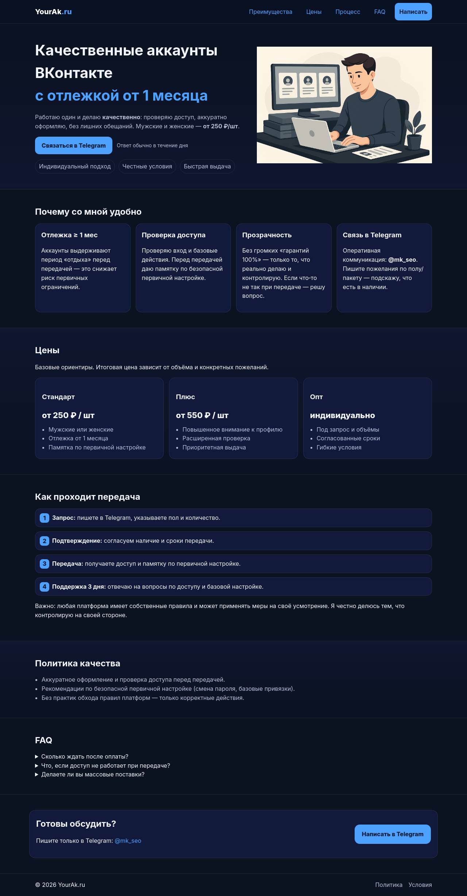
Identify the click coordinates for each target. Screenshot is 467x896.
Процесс (347, 11)
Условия (420, 884)
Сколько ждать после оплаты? (84, 756)
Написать (413, 11)
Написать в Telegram (393, 834)
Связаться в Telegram (74, 145)
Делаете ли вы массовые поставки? (92, 774)
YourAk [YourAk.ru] (53, 11)
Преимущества (271, 11)
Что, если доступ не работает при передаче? (105, 765)
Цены (313, 11)
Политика (388, 884)
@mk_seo (128, 840)
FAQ (380, 11)
